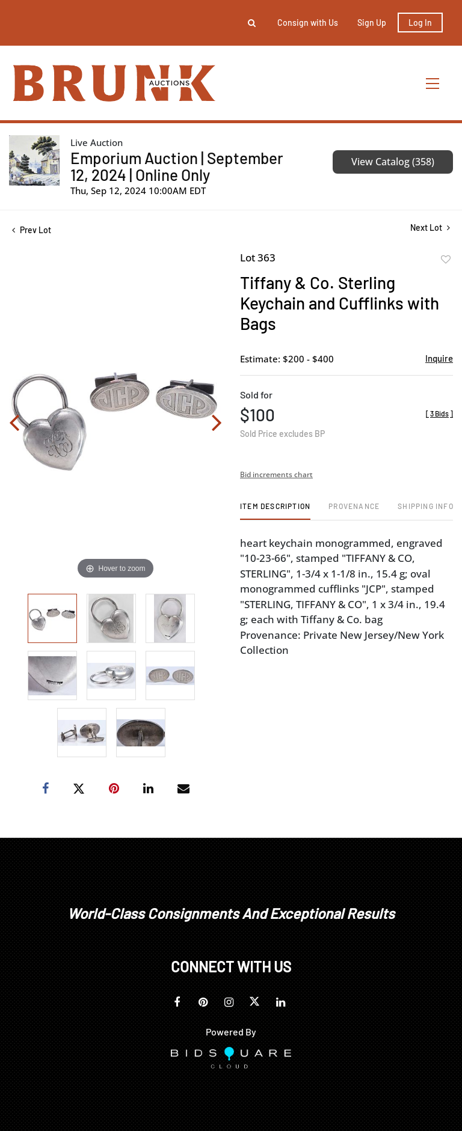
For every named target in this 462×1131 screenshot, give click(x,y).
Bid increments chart (276, 474)
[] (439, 413)
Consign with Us (307, 22)
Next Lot (430, 227)
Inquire (439, 358)
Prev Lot (31, 230)
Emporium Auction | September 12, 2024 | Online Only (176, 166)
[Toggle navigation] (433, 83)
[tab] (275, 510)
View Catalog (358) (392, 161)
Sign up (371, 22)
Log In (420, 22)
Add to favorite (446, 259)
